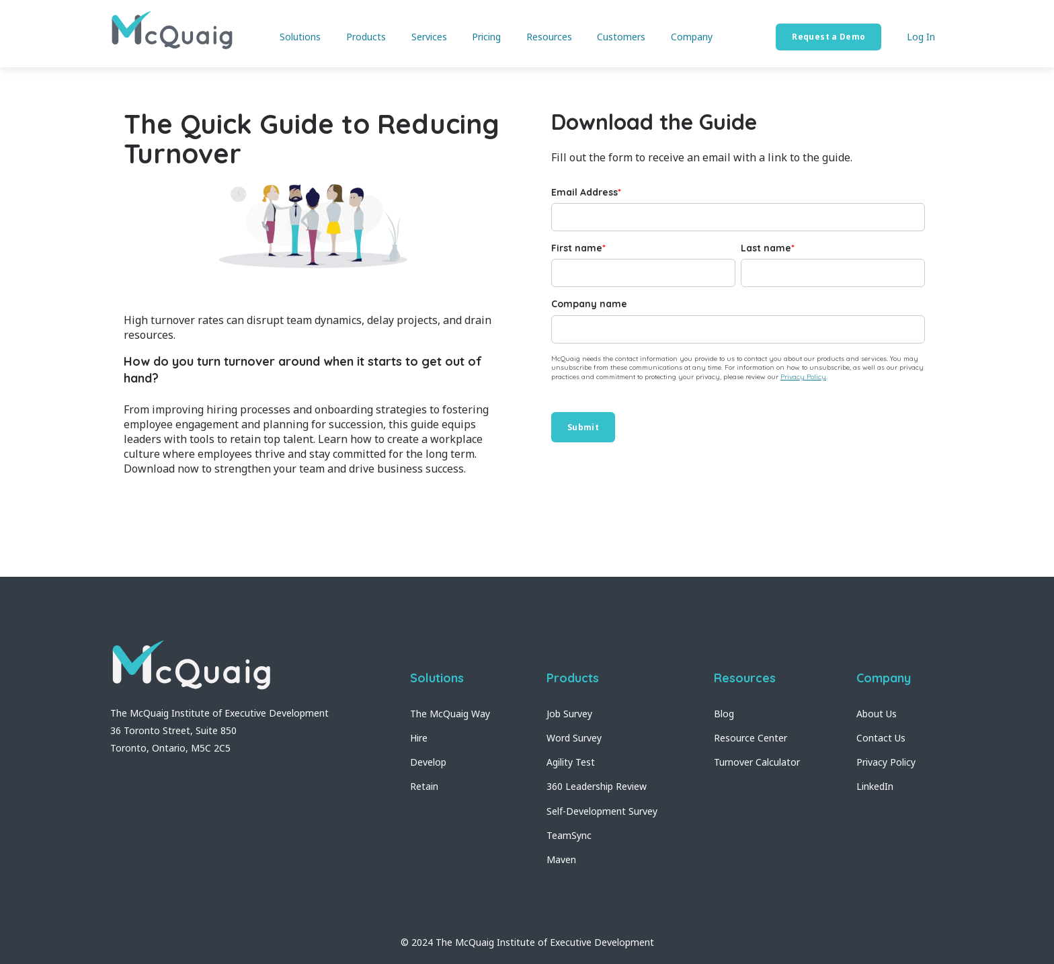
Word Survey (574, 738)
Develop (428, 762)
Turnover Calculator (757, 762)
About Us (876, 713)
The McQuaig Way (450, 713)
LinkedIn (874, 786)
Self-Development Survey (601, 811)
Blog (724, 713)
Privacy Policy (803, 376)
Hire (419, 738)
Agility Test (570, 762)
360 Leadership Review (596, 786)
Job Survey (569, 713)
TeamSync (569, 835)
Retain (424, 786)
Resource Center (750, 738)
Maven (561, 859)
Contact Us (880, 738)
